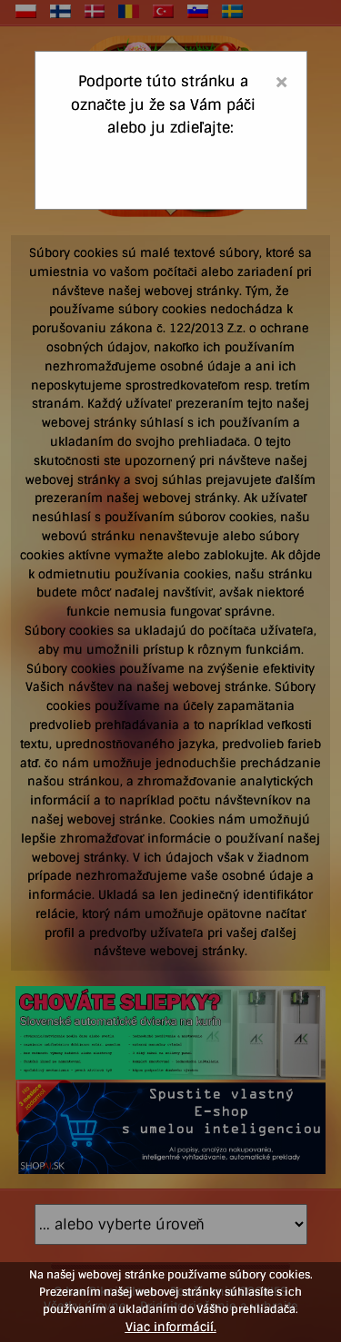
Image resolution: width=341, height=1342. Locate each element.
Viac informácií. (170, 1327)
